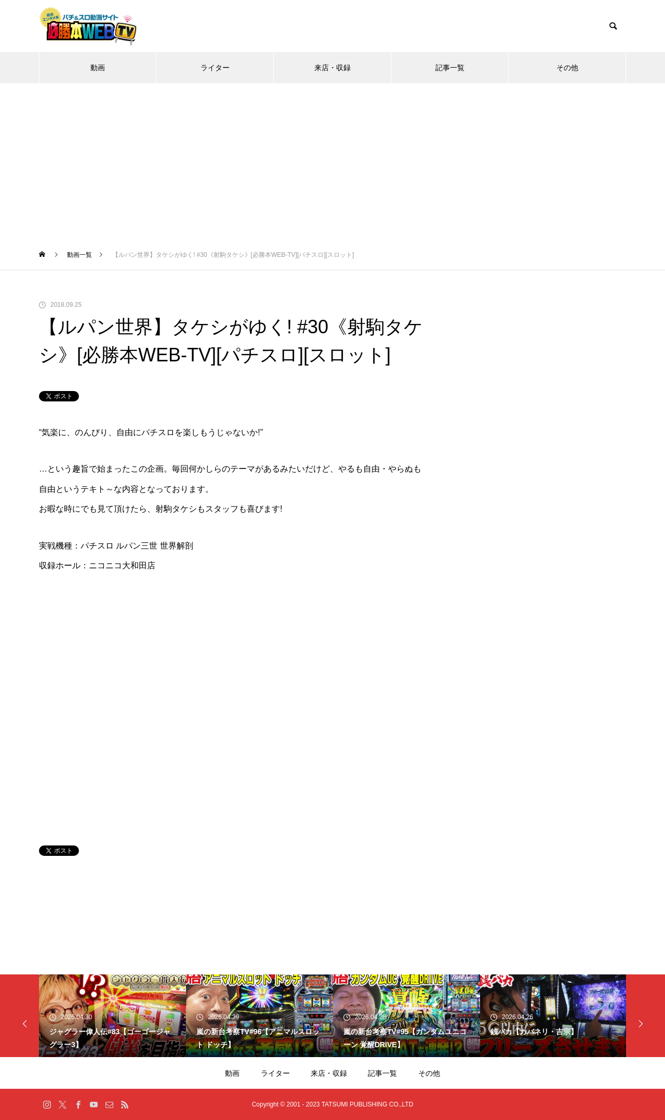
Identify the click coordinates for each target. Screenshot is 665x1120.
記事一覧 (449, 67)
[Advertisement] (332, 161)
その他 (567, 67)
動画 (97, 67)
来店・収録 (332, 67)
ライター (215, 67)
